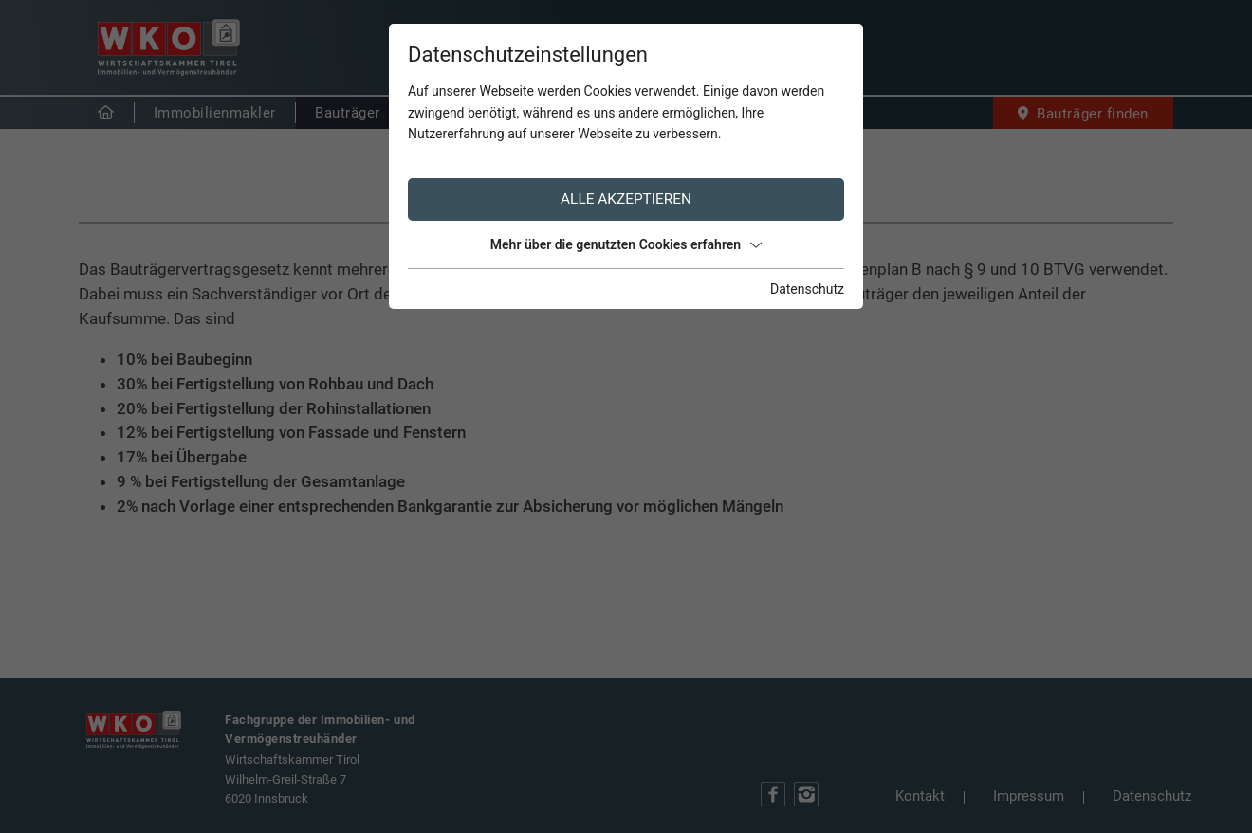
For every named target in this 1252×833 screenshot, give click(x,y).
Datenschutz (807, 289)
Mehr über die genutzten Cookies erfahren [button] (626, 244)
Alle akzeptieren (626, 199)
